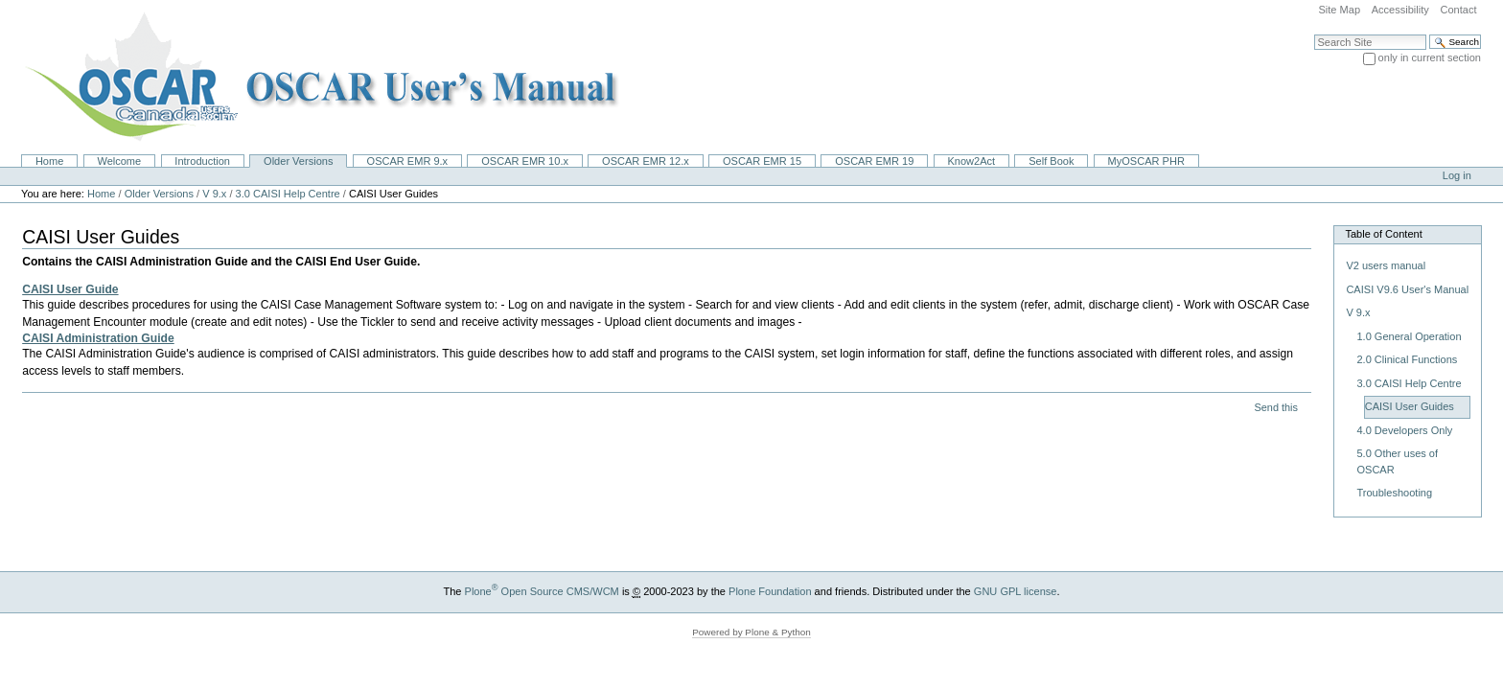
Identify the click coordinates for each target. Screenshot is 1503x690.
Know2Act (971, 161)
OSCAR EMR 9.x (408, 161)
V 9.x (214, 193)
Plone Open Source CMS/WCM (542, 591)
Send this (1275, 407)
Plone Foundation (769, 591)
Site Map (1339, 9)
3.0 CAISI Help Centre (288, 193)
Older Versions (298, 161)
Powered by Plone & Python (751, 632)
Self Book (1051, 161)
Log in (1457, 175)
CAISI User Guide (70, 289)
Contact (1458, 9)
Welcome (119, 161)
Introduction (202, 161)
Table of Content (1383, 234)
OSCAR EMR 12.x (645, 161)
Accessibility (1400, 9)
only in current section (1429, 57)
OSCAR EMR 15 (762, 161)
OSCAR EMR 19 (874, 161)
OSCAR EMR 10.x (524, 161)
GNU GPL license (1015, 591)
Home (49, 161)
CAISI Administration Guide (98, 338)
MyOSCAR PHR (1146, 161)
